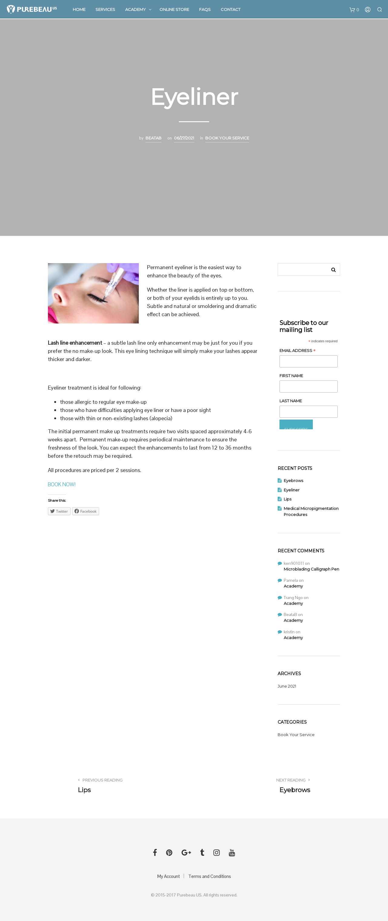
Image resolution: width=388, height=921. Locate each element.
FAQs (205, 9)
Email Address (297, 351)
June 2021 (287, 686)
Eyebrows (293, 480)
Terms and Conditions (209, 876)
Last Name (290, 400)
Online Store (174, 9)
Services (105, 9)
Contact (230, 9)
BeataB (154, 138)
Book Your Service (227, 138)
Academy (135, 9)
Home (79, 9)
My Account (168, 876)
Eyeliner (291, 489)
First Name (291, 375)
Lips (287, 499)
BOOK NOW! (63, 484)
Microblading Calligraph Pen (311, 569)
